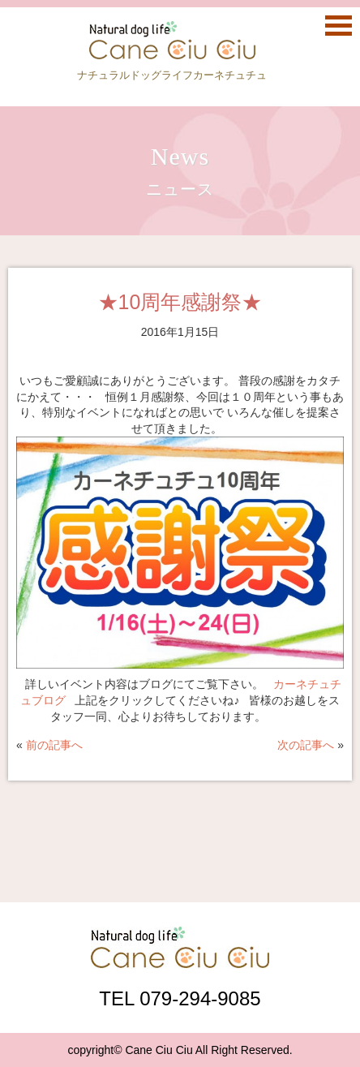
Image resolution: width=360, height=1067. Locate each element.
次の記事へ (305, 744)
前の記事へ (54, 744)
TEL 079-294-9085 (179, 998)
